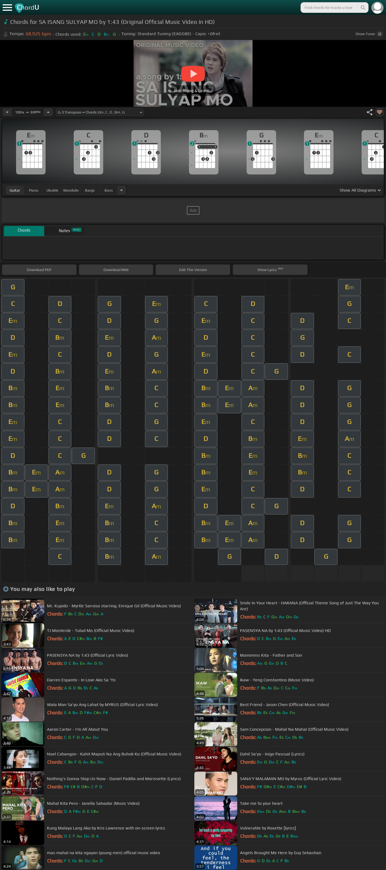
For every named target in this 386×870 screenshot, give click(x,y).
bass (109, 190)
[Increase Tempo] (48, 112)
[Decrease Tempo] (7, 112)
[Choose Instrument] (121, 190)
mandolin (71, 190)
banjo (90, 190)
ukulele (52, 190)
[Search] (363, 7)
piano (33, 190)
